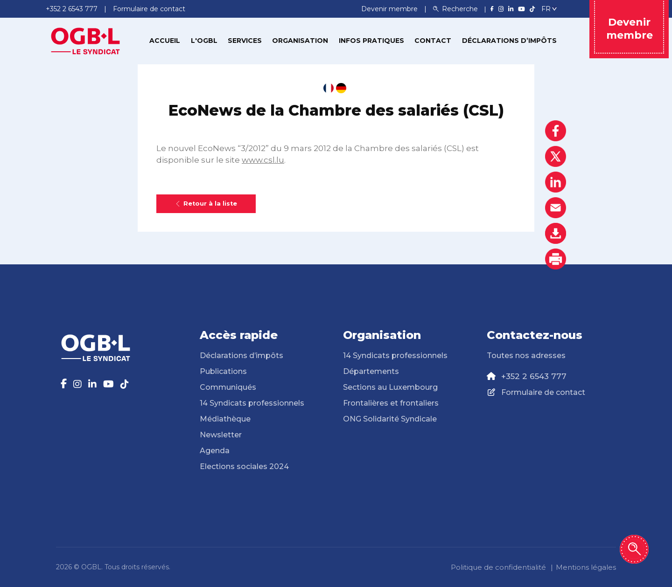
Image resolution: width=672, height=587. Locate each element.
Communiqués (228, 387)
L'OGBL (204, 40)
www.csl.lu (263, 160)
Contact (432, 40)
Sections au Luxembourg (390, 387)
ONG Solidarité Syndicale (390, 418)
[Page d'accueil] (85, 40)
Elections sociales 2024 (244, 466)
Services (245, 40)
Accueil (164, 40)
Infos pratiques (371, 40)
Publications (223, 371)
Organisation (300, 40)
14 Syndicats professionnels (252, 403)
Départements (371, 371)
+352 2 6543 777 (534, 376)
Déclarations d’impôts (509, 40)
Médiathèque (225, 418)
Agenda (215, 450)
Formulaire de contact (543, 392)
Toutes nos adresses (526, 355)
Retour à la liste (206, 203)
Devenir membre (390, 9)
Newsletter (221, 434)
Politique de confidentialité (498, 567)
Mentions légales (586, 567)
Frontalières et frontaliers (391, 403)
